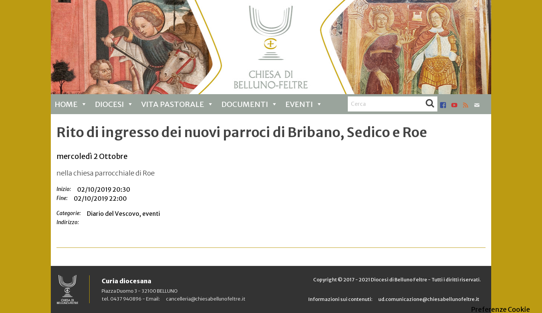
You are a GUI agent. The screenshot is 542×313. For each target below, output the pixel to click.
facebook (443, 105)
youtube (454, 105)
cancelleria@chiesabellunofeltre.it (205, 299)
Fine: (62, 198)
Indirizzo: (67, 222)
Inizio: (63, 189)
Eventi (304, 104)
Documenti (249, 104)
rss (465, 105)
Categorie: (68, 213)
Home (71, 104)
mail (477, 105)
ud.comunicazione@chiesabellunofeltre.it (428, 299)
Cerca (429, 103)
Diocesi (114, 104)
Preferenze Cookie (500, 309)
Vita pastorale (177, 104)
